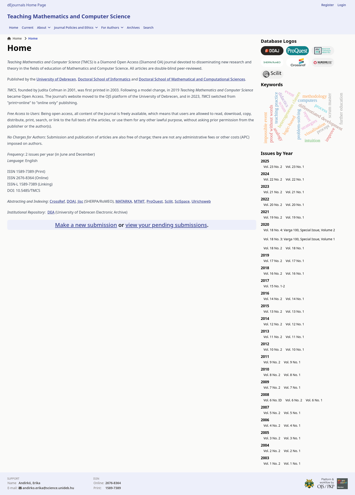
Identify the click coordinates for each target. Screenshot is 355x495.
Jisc (80, 201)
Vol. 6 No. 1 (314, 400)
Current (27, 27)
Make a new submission (86, 224)
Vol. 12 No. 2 (273, 324)
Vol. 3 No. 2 (272, 438)
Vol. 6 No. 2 (293, 400)
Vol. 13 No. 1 (295, 311)
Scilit (169, 201)
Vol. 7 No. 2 (272, 387)
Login (342, 5)
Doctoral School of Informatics (104, 79)
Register (327, 5)
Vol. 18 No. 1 (295, 248)
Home (13, 27)
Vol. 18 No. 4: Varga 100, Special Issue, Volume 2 (299, 230)
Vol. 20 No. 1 (295, 204)
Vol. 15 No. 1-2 (274, 286)
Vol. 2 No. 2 (272, 451)
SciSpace (182, 201)
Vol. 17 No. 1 (295, 261)
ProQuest (154, 201)
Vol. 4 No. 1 (292, 425)
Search (148, 27)
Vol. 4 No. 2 (272, 425)
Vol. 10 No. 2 (273, 349)
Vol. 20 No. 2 (273, 204)
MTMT (139, 201)
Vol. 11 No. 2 (273, 337)
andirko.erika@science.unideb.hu (48, 488)
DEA (51, 212)
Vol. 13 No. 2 (273, 311)
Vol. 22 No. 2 (273, 179)
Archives (133, 27)
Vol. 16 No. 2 (273, 273)
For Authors (112, 27)
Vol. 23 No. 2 (273, 166)
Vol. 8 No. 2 (272, 375)
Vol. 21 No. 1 (295, 192)
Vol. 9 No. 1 (292, 362)
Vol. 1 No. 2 (272, 463)
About (43, 27)
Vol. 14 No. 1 (295, 299)
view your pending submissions (166, 224)
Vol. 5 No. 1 (292, 413)
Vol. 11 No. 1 (295, 337)
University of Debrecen (56, 79)
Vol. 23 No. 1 (295, 166)
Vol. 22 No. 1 (295, 179)
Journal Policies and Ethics (76, 27)
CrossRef (57, 201)
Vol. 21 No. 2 (273, 192)
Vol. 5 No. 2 (272, 413)
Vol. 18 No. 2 (273, 248)
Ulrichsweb (201, 201)
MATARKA (123, 201)
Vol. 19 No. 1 (295, 217)
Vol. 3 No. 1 (292, 438)
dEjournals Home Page (26, 4)
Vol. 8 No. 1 (292, 375)
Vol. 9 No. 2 (272, 362)
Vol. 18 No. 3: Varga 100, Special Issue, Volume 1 (299, 239)
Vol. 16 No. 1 (295, 273)
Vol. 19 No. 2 (273, 217)
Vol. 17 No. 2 (273, 261)
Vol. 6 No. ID (273, 400)
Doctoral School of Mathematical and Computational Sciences (192, 79)
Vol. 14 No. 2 (273, 299)
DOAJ (71, 201)
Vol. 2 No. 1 (292, 451)
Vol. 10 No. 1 (295, 349)
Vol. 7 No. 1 (292, 387)
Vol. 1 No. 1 (292, 463)
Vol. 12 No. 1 (295, 324)
